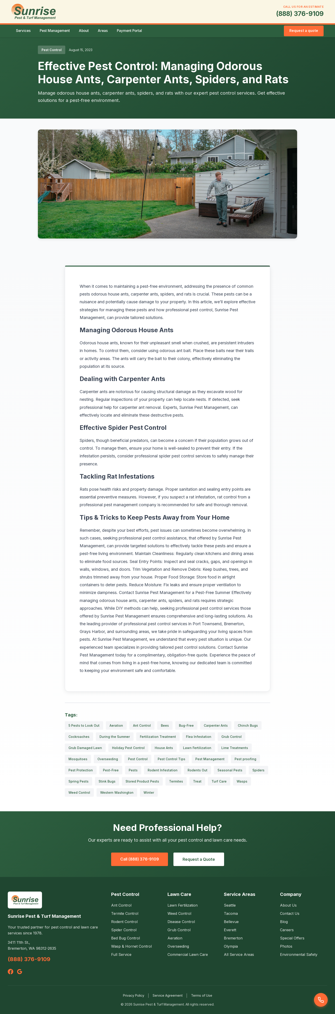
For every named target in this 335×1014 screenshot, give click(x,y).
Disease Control (181, 921)
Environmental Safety (298, 954)
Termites (176, 781)
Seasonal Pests (229, 770)
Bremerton (233, 938)
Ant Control (142, 725)
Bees (165, 725)
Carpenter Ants (216, 725)
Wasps (242, 781)
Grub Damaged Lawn (85, 748)
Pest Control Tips (171, 759)
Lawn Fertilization (197, 748)
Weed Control (79, 792)
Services (23, 31)
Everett (230, 930)
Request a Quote (199, 859)
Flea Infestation (198, 737)
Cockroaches (78, 737)
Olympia (231, 946)
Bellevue (231, 921)
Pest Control (138, 759)
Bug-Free (186, 725)
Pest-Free (111, 770)
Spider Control (123, 930)
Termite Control (124, 913)
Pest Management (55, 31)
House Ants (164, 748)
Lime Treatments (234, 748)
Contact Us (289, 913)
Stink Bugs (107, 781)
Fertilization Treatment (158, 737)
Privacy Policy (133, 995)
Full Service (121, 954)
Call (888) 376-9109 (139, 859)
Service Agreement (168, 995)
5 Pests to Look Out (83, 725)
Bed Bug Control (125, 938)
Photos (286, 946)
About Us (288, 905)
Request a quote (303, 31)
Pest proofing (245, 759)
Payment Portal (129, 31)
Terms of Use (201, 995)
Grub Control (231, 737)
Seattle (230, 905)
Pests (133, 770)
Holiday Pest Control (128, 748)
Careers (287, 930)
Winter (149, 792)
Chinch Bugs (248, 725)
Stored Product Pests (142, 781)
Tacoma (231, 913)
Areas (103, 31)
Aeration (116, 725)
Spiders (258, 770)
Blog (284, 921)
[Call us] (321, 1000)
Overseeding (107, 759)
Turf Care (219, 781)
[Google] (19, 971)
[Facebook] (10, 971)
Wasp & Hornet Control (131, 946)
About (84, 31)
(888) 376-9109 (300, 14)
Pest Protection (80, 770)
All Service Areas (239, 954)
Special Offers (292, 938)
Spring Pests (78, 781)
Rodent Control (124, 921)
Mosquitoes (77, 759)
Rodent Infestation (163, 770)
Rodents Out (197, 770)
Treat (197, 781)
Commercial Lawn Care (188, 954)
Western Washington (116, 792)
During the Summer (114, 737)
